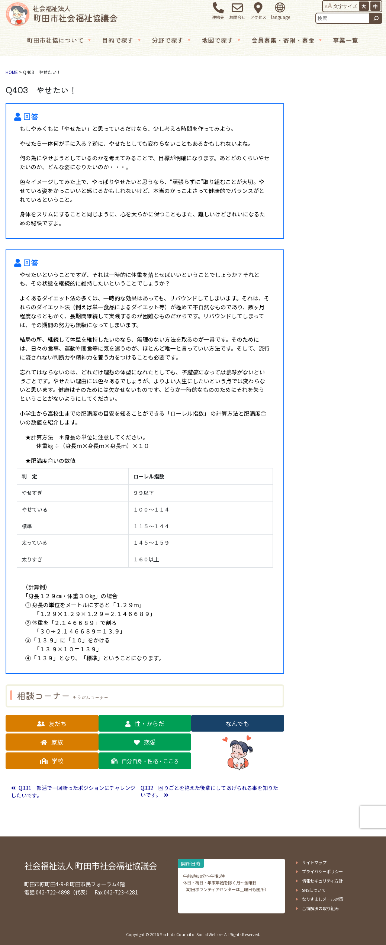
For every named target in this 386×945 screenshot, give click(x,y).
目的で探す (122, 40)
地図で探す (222, 40)
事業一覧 (345, 40)
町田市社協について (59, 40)
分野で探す (172, 40)
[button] (52, 723)
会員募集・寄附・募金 (287, 40)
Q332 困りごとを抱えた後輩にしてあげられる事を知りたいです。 (209, 791)
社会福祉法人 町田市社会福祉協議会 (90, 865)
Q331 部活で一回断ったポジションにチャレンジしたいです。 (73, 791)
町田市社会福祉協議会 (75, 13)
